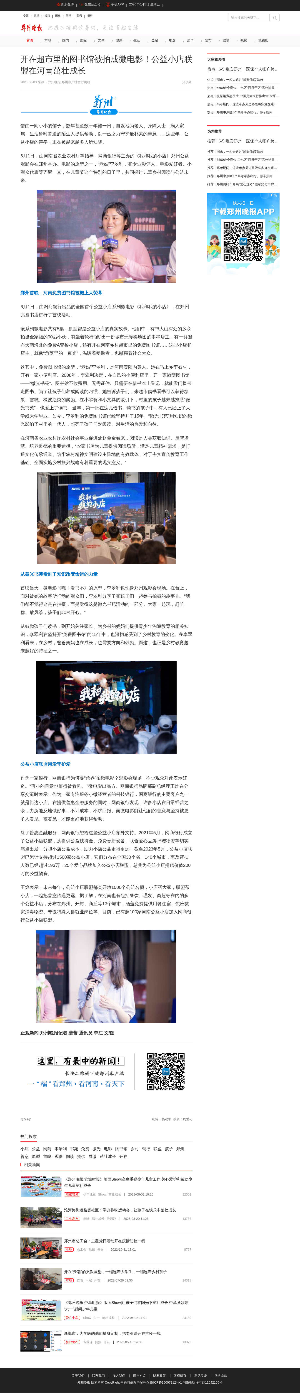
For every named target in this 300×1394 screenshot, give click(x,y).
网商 (47, 1150)
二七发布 (72, 1226)
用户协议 (139, 1377)
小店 (24, 1150)
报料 (103, 17)
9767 (187, 1251)
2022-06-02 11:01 (134, 1319)
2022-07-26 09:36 (120, 1282)
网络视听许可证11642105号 (202, 1384)
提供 (81, 1158)
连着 (80, 1282)
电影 (169, 43)
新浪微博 (66, 5)
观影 (59, 1158)
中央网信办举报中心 (134, 1384)
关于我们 (78, 1377)
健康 (117, 43)
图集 (65, 17)
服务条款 (221, 1377)
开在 (123, 1158)
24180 (186, 1319)
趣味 (86, 1226)
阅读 (70, 1158)
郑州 (180, 1150)
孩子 (169, 1150)
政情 (222, 43)
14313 (186, 1282)
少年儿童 (89, 1196)
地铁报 (259, 43)
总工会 (81, 1251)
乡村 (135, 1150)
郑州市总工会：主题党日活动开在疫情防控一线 (112, 1242)
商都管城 (72, 1196)
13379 (186, 1343)
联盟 (157, 1150)
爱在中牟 (72, 1319)
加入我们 (118, 1377)
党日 (92, 1251)
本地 (47, 43)
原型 (36, 1158)
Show (102, 1196)
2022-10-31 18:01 (123, 1251)
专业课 (88, 1343)
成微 (92, 1158)
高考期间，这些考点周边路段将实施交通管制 (243, 105)
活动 (78, 17)
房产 (187, 43)
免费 (85, 1150)
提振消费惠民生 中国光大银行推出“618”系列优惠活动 (249, 97)
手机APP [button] (119, 5)
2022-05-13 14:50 (129, 1343)
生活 (134, 43)
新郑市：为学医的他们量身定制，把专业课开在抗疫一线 (121, 1334)
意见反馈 (200, 1377)
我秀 (90, 17)
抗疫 (98, 1343)
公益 (36, 1150)
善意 (24, 1158)
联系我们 (98, 1377)
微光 (96, 1150)
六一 (96, 1319)
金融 (152, 43)
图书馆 (121, 1150)
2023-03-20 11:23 (136, 1226)
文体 (99, 43)
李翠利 (61, 1150)
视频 (52, 17)
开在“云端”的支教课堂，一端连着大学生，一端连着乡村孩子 (124, 1272)
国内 (64, 43)
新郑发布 (72, 1343)
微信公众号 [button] (92, 5)
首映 (47, 1158)
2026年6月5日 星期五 (150, 5)
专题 (27, 17)
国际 (82, 43)
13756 (186, 1226)
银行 (146, 1150)
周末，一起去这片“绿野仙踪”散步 (235, 81)
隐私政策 (159, 1377)
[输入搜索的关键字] (249, 17)
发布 (204, 43)
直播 (39, 17)
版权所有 (180, 1377)
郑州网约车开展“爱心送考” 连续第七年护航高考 (245, 185)
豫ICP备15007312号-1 (166, 1384)
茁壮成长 (108, 1158)
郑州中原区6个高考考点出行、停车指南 (239, 113)
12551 (186, 1196)
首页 (29, 43)
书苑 (74, 1150)
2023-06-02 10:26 (140, 1196)
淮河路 (111, 1226)
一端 (88, 1282)
